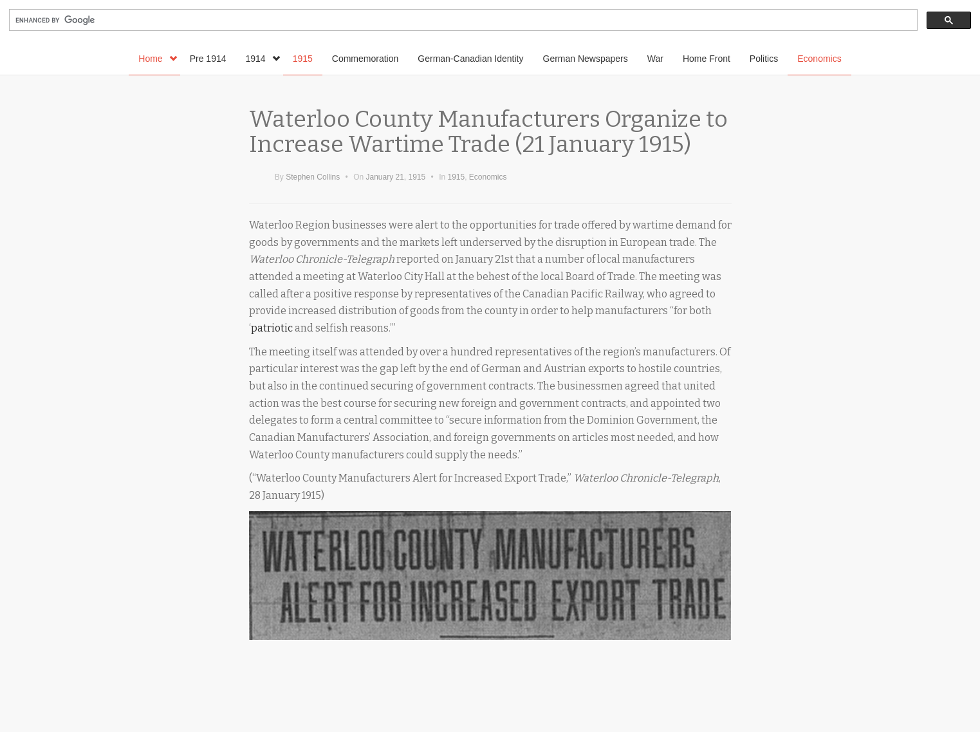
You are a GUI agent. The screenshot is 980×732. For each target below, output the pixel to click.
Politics (764, 58)
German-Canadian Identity (470, 58)
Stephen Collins (313, 177)
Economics (819, 58)
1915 (303, 58)
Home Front (706, 58)
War (655, 58)
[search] (462, 20)
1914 (263, 58)
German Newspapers (585, 58)
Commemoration (365, 58)
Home (157, 58)
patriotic (272, 328)
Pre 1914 (208, 58)
